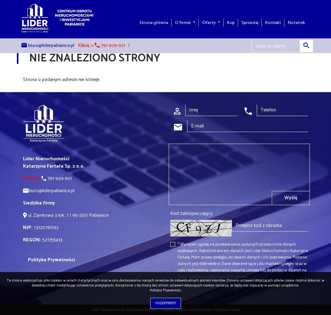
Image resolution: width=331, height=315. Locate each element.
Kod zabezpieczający (191, 213)
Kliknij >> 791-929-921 (101, 45)
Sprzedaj (249, 22)
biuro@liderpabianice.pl (51, 45)
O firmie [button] (183, 22)
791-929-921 (47, 178)
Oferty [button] (209, 22)
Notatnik (296, 22)
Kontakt (273, 22)
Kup (231, 22)
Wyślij (290, 198)
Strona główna (153, 22)
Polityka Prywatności (165, 290)
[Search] (282, 46)
